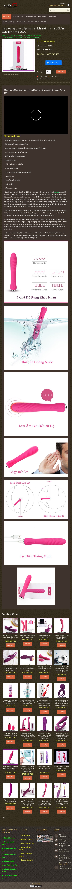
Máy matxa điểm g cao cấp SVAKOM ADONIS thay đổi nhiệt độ (10, 668)
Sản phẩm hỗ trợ (33, 22)
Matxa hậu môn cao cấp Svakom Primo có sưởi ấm (45, 668)
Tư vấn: (41, 54)
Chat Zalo (54, 62)
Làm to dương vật (8, 22)
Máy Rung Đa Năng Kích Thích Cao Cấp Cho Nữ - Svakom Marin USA (10, 768)
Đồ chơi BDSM (53, 17)
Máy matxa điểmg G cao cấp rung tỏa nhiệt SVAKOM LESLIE (61, 637)
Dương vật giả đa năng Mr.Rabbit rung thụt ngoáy (44, 768)
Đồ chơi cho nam (18, 17)
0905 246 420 (52, 54)
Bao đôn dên (21, 22)
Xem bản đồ (63, 864)
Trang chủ (6, 17)
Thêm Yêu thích (43, 76)
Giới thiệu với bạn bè (44, 79)
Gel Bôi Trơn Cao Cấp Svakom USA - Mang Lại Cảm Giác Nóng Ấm (10, 701)
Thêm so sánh (53, 76)
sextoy (56, 192)
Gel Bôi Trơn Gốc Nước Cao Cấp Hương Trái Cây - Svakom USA (27, 701)
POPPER (43, 22)
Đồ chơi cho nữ (31, 17)
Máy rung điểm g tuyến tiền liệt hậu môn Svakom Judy (27, 668)
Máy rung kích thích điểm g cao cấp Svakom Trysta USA (10, 637)
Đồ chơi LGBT (42, 17)
